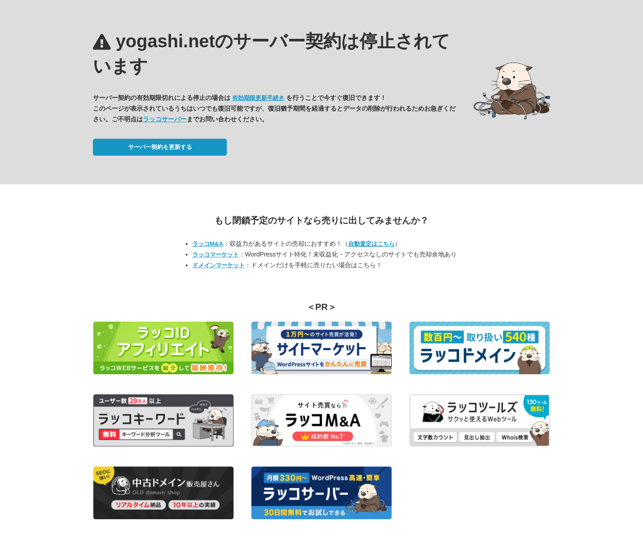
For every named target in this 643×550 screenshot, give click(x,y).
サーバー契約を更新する (160, 147)
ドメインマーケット (218, 265)
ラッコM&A (207, 243)
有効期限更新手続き (258, 98)
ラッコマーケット (215, 254)
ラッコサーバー (165, 119)
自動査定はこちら (371, 243)
